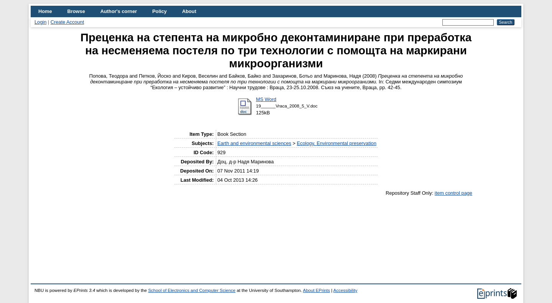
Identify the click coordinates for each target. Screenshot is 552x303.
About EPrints (316, 290)
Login (40, 22)
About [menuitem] (189, 11)
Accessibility (345, 290)
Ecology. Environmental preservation (336, 143)
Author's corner (118, 11)
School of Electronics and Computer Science (191, 290)
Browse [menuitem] (76, 11)
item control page (453, 193)
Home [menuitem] (45, 11)
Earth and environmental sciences (254, 143)
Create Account (67, 22)
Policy (159, 11)
